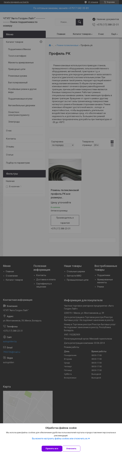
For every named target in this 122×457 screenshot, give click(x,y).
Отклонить (71, 448)
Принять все (52, 448)
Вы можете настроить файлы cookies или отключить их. (60, 438)
